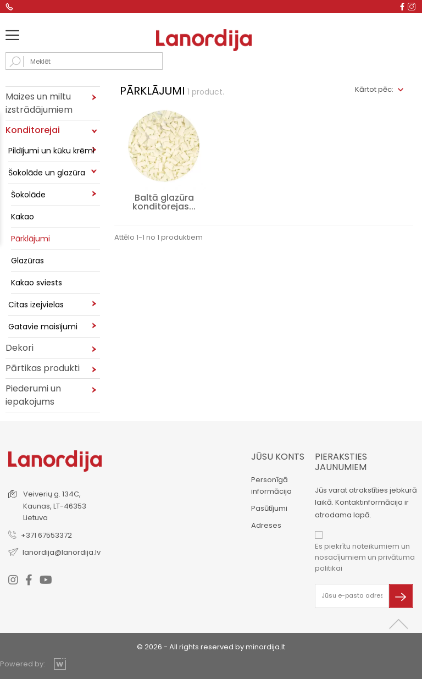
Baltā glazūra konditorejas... (164, 202)
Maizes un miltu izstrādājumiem (39, 103)
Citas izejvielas (36, 304)
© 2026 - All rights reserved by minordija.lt (211, 647)
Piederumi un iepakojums (33, 395)
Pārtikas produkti (42, 368)
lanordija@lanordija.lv (62, 552)
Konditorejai (32, 130)
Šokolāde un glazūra (46, 172)
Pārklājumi (30, 238)
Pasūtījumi (269, 508)
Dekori (19, 347)
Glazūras (27, 260)
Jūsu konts (277, 456)
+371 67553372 (46, 535)
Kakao (22, 216)
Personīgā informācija (271, 485)
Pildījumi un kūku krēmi (51, 150)
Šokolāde (28, 194)
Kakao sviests (36, 282)
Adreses (266, 525)
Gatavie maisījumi (42, 326)
